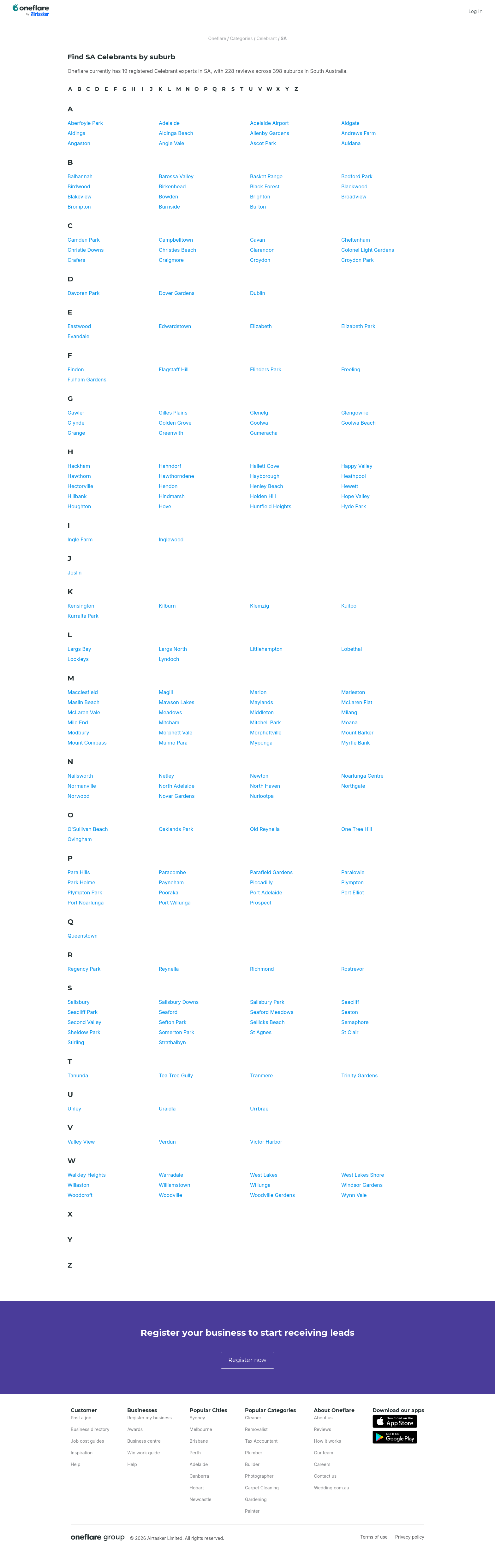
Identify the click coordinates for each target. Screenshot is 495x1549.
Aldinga (77, 133)
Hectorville (80, 486)
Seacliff (350, 1002)
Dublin (257, 293)
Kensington (81, 606)
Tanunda (78, 1075)
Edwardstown (175, 326)
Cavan (257, 240)
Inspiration (81, 1452)
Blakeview (80, 196)
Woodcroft (80, 1195)
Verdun (167, 1142)
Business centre (144, 1441)
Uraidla (167, 1108)
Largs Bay (79, 649)
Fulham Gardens (87, 379)
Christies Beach (177, 250)
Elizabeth (261, 326)
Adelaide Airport (269, 123)
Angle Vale (171, 143)
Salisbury (79, 1002)
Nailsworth (80, 776)
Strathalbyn (172, 1042)
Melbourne (201, 1429)
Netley (166, 776)
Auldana (351, 143)
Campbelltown (176, 240)
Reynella (169, 969)
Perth (195, 1452)
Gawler (76, 412)
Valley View (81, 1142)
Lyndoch (169, 659)
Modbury (78, 732)
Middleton (262, 712)
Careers (322, 1464)
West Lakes (263, 1175)
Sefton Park (173, 1022)
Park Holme (81, 882)
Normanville (82, 786)
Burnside (169, 206)
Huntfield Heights (270, 506)
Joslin (74, 572)
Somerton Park (176, 1032)
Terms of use (374, 1537)
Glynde (76, 423)
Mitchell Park (265, 722)
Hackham (79, 466)
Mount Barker (357, 732)
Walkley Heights (87, 1175)
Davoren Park (84, 293)
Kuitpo (348, 606)
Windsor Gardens (362, 1185)
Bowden (168, 196)
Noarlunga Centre (362, 776)
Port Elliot (352, 892)
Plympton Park (85, 892)
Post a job (81, 1417)
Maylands (261, 702)
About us (323, 1417)
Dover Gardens (176, 293)
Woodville (170, 1195)
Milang (349, 712)
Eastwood (79, 326)
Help (76, 1464)
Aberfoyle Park (85, 123)
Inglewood (171, 539)
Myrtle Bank (355, 742)
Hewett (349, 486)
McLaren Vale (84, 712)
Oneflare (217, 38)
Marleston (353, 692)
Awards (135, 1429)
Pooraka (168, 892)
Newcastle (201, 1499)
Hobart (197, 1487)
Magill (166, 692)
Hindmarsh (172, 496)
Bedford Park (357, 176)
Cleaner (253, 1417)
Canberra (199, 1476)
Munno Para (173, 742)
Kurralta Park (83, 616)
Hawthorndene (176, 476)
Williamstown (174, 1185)
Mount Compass (87, 742)
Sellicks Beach (267, 1022)
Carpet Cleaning (262, 1487)
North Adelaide (176, 786)
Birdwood (79, 186)
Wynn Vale (354, 1195)
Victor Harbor (266, 1142)
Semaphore (355, 1022)
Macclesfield (83, 692)
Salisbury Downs (179, 1002)
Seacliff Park (83, 1012)
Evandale (78, 336)
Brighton (260, 196)
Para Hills (79, 872)
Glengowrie (354, 412)
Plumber (253, 1452)
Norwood (79, 796)
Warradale (171, 1175)
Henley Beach (266, 486)
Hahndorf (170, 466)
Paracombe (172, 872)
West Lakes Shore (362, 1175)
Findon (76, 369)
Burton (258, 206)
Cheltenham (355, 240)
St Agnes (260, 1032)
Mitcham (169, 722)
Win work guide (143, 1452)
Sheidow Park (84, 1032)
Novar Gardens (176, 796)
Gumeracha (263, 433)
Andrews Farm (358, 133)
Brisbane (199, 1441)
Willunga (260, 1185)
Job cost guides (87, 1441)
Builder (252, 1464)
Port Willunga (175, 902)
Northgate (353, 786)
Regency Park (84, 969)
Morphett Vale (175, 732)
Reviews (322, 1429)
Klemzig (259, 606)
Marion (258, 692)
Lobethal (351, 649)
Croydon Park (357, 260)
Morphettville (266, 732)
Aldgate (350, 123)
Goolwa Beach (358, 423)
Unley (74, 1108)
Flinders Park (265, 369)
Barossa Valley (176, 176)
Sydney (197, 1417)
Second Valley (84, 1022)
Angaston (79, 143)
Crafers (76, 260)
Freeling (350, 369)
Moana (349, 722)
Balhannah (80, 176)
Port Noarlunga (86, 902)
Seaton (349, 1012)
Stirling (76, 1042)
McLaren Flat (356, 702)
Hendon (168, 486)
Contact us (325, 1476)
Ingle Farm (80, 539)
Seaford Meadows (271, 1012)
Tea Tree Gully (176, 1075)
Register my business (149, 1417)
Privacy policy (409, 1537)
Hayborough (264, 476)
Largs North (173, 649)
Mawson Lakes (176, 702)
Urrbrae (259, 1108)
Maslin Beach (83, 702)
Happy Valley (357, 466)
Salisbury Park (267, 1002)
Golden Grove (175, 423)
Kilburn (167, 606)
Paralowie (353, 872)
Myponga (261, 742)
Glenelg (259, 412)
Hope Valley (355, 496)
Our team (323, 1452)
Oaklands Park (176, 829)
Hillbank (77, 496)
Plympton (352, 882)
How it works (327, 1441)
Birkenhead (172, 186)
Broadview (354, 196)
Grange (76, 433)
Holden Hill (263, 496)
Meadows (170, 712)
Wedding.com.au (331, 1487)
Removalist (256, 1429)
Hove (165, 506)
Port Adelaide (266, 892)
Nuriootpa (262, 796)
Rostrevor (352, 969)
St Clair (349, 1032)
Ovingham (80, 839)
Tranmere (261, 1075)
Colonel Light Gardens (367, 250)
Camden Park (84, 240)
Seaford (168, 1012)
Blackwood (354, 186)
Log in (475, 11)
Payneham (171, 882)
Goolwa (259, 423)
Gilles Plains (173, 412)
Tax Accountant (261, 1441)
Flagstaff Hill (173, 369)
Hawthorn (79, 476)
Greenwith (171, 433)
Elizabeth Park (358, 326)
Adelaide (169, 123)
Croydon (260, 260)
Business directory (90, 1429)
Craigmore (171, 260)
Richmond (262, 969)
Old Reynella (265, 829)
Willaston (78, 1185)
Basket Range (266, 176)
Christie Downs (86, 250)
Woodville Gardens (272, 1195)
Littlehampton (266, 649)
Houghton (79, 506)
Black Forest (264, 186)
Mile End (78, 722)
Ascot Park (263, 143)
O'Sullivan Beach (88, 829)
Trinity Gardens (359, 1075)
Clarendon (262, 250)
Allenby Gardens (269, 133)
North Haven (265, 786)
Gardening (256, 1499)
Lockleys (78, 659)
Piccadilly (261, 882)
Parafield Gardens (271, 872)
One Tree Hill (356, 829)
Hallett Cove (264, 466)
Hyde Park (353, 506)
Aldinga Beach (176, 133)
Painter (252, 1511)
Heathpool (353, 476)
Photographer (259, 1476)
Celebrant (266, 38)
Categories (241, 38)
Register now (247, 1360)
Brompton (79, 206)
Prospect (260, 902)
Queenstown (83, 936)
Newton (259, 776)
